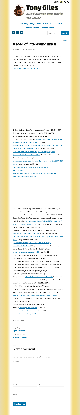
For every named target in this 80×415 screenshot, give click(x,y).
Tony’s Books (35, 24)
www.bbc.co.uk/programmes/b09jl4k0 (26, 252)
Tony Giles (42, 7)
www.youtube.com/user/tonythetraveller (26, 68)
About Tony (23, 24)
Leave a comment (32, 49)
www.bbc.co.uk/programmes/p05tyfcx (26, 233)
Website (15, 394)
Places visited (56, 24)
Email (41, 385)
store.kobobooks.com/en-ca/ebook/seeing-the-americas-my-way (35, 295)
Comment (16, 361)
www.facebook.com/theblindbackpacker (26, 311)
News (45, 24)
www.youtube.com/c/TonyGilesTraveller (27, 314)
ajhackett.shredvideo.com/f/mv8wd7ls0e (39, 277)
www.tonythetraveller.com (28, 308)
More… (52, 28)
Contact (44, 28)
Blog (65, 40)
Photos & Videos (32, 28)
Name (15, 385)
